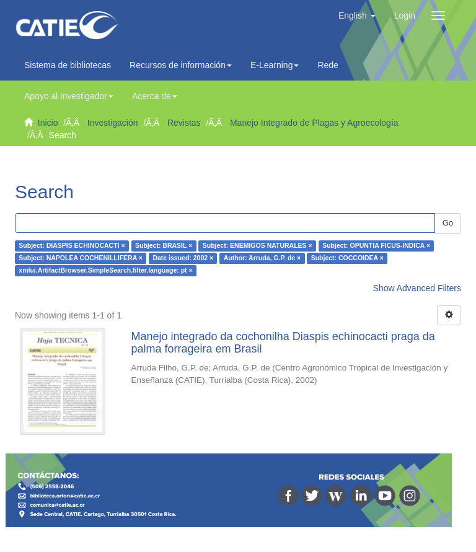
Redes (332, 65)
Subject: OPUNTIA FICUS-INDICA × (376, 246)
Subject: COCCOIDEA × (347, 258)
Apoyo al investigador (68, 96)
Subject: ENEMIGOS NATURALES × (257, 246)
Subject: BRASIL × (163, 246)
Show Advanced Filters (417, 288)
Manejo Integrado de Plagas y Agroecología (314, 123)
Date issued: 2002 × (182, 258)
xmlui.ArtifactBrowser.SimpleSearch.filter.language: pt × (105, 270)
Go (448, 222)
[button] (357, 15)
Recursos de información (181, 65)
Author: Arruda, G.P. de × (262, 258)
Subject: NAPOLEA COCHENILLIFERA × (81, 258)
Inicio (48, 123)
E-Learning (274, 65)
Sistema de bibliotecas (67, 65)
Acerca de (154, 96)
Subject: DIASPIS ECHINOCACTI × (72, 246)
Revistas (184, 123)
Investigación (112, 123)
